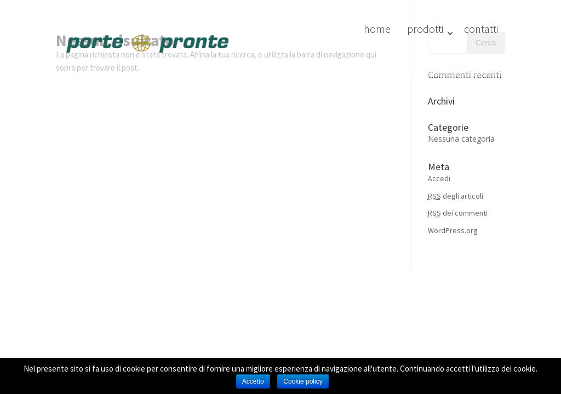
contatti (481, 29)
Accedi (439, 178)
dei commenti (458, 213)
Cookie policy (302, 381)
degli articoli (455, 196)
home (377, 29)
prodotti (425, 29)
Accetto (253, 381)
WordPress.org (453, 230)
